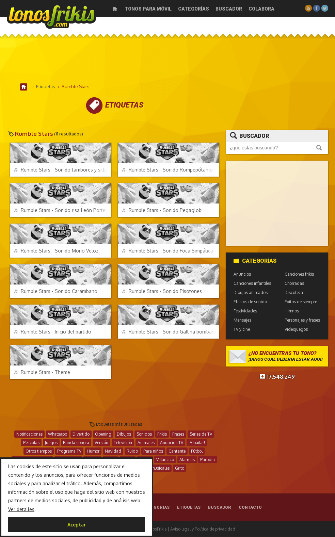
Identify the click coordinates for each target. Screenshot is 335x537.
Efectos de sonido (250, 302)
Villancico (165, 459)
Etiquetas (189, 507)
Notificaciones (29, 434)
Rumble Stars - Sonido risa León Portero (62, 210)
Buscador (229, 8)
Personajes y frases (302, 320)
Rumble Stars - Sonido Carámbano (55, 291)
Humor (93, 451)
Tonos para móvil (148, 8)
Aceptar (76, 524)
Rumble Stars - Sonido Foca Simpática (167, 251)
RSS (308, 8)
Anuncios (242, 274)
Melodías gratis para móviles (51, 16)
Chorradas (294, 283)
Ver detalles (21, 509)
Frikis (162, 434)
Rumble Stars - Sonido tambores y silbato (62, 170)
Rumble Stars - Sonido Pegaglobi (162, 210)
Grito (179, 468)
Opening (103, 434)
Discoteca (294, 292)
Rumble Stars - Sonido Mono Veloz (56, 251)
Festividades (245, 311)
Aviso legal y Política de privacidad (202, 529)
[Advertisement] (167, 61)
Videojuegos (296, 329)
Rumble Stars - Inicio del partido (52, 332)
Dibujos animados (251, 292)
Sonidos (144, 434)
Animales (146, 442)
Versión (101, 442)
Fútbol (197, 451)
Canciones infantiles (252, 283)
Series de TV (201, 434)
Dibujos (124, 434)
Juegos (51, 442)
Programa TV (69, 451)
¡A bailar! (197, 442)
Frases (178, 434)
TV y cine (242, 329)
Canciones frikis (299, 274)
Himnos (292, 311)
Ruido (132, 451)
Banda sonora (76, 442)
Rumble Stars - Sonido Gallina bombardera (170, 332)
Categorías (193, 8)
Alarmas (187, 459)
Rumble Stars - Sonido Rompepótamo (167, 170)
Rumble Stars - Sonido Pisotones (162, 291)
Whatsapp (57, 434)
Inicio (115, 8)
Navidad (113, 451)
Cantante (177, 451)
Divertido (81, 434)
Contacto (250, 507)
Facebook (316, 8)
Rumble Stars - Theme (42, 372)
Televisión (123, 442)
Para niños (153, 451)
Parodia (207, 459)
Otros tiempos (39, 451)
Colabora (261, 8)
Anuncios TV (171, 442)
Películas (31, 442)
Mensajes (242, 320)
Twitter (324, 8)
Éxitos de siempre (301, 302)
